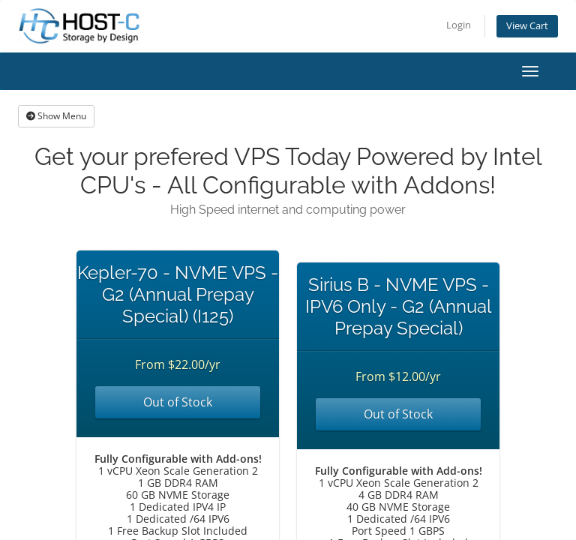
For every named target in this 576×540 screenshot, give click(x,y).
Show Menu (56, 116)
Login (458, 25)
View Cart (527, 26)
